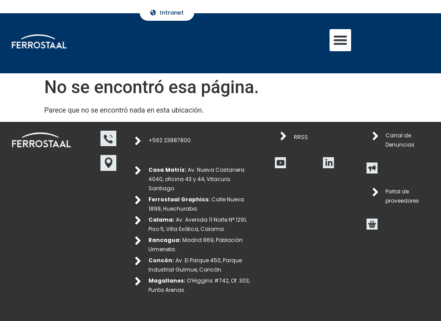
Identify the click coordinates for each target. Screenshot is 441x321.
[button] (341, 40)
